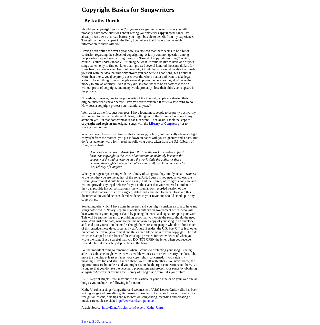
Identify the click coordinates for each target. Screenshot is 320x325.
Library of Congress (163, 123)
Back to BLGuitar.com (96, 321)
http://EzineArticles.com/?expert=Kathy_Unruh (133, 307)
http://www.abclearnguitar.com (135, 300)
